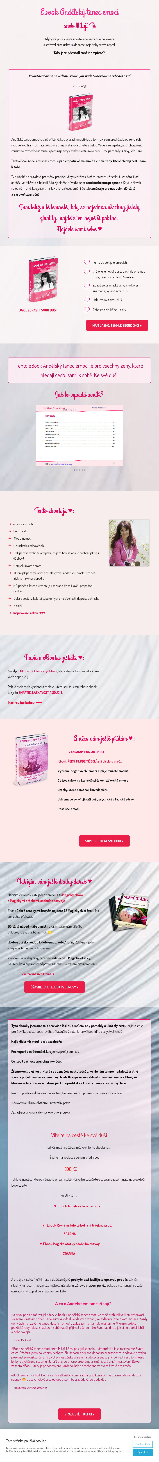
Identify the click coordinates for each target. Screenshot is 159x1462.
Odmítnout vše (143, 1444)
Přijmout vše (143, 1452)
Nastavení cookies (142, 1436)
